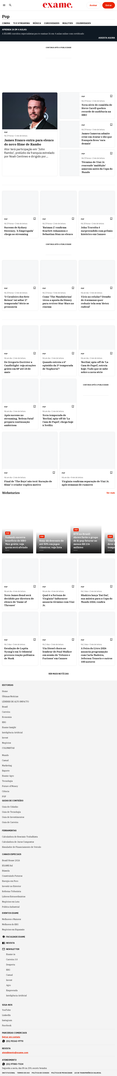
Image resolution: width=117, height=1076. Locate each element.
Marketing (7, 765)
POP (4, 796)
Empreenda (12, 990)
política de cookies (40, 1073)
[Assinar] (93, 5)
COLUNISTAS (8, 748)
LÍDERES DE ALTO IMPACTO (15, 701)
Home (5, 691)
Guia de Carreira (10, 822)
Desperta (10, 964)
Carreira (6, 712)
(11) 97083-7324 (14, 1064)
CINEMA (6, 23)
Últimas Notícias (10, 696)
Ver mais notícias (58, 673)
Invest (5, 737)
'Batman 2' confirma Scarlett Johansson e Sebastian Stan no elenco (58, 231)
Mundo (5, 755)
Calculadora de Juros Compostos (18, 842)
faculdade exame (15, 936)
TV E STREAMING (21, 23)
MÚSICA (37, 23)
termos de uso (23, 1073)
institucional (8, 1073)
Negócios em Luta (10, 901)
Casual (5, 760)
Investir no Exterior (11, 886)
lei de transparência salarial (87, 1073)
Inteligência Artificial (12, 732)
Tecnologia (7, 781)
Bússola (6, 870)
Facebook (6, 1025)
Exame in (10, 954)
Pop (6, 16)
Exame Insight (9, 727)
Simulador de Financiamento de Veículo (21, 847)
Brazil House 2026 (11, 860)
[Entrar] (108, 5)
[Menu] (4, 5)
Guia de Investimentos (13, 817)
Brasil (5, 706)
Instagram (7, 1020)
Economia (7, 717)
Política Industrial (11, 907)
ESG (4, 722)
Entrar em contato (11, 1037)
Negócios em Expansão (13, 929)
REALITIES (67, 23)
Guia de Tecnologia (11, 812)
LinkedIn (6, 1015)
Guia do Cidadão (10, 806)
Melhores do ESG (10, 924)
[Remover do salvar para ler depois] (111, 96)
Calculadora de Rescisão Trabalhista (20, 836)
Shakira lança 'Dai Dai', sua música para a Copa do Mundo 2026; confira (96, 598)
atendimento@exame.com (15, 1052)
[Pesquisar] (10, 5)
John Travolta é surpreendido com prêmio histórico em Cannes (97, 231)
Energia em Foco (10, 881)
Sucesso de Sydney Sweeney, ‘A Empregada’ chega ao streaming (19, 231)
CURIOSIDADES (51, 23)
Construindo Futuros (12, 876)
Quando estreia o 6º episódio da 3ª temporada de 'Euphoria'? (58, 365)
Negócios (6, 743)
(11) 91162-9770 (14, 1041)
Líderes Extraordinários (13, 896)
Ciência (5, 791)
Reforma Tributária (11, 891)
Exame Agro (8, 776)
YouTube (6, 1010)
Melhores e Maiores (11, 919)
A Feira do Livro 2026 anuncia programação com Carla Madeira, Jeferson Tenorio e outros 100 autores (96, 655)
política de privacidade (61, 1073)
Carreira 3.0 (12, 959)
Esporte (6, 770)
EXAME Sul (7, 865)
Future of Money (10, 786)
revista (10, 943)
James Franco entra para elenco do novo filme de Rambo (29, 142)
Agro (8, 985)
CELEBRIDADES (83, 23)
